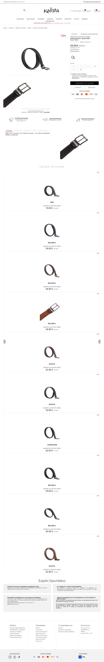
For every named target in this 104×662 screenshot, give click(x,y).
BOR (52, 202)
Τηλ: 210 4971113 (85, 628)
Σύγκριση (91, 87)
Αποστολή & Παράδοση (16, 631)
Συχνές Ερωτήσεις (40, 633)
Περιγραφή (9, 130)
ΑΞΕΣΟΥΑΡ (67, 19)
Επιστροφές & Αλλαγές (16, 637)
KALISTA (52, 364)
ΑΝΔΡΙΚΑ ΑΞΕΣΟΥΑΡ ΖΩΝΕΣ (52, 206)
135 (81, 69)
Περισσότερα (75, 78)
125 (95, 66)
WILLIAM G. (47, 112)
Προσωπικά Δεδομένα (41, 631)
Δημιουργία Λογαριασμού (64, 629)
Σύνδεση (74, 11)
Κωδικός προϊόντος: (75, 38)
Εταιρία (37, 628)
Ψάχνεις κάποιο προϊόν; (42, 635)
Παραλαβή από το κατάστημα (17, 629)
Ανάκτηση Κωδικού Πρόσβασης (66, 631)
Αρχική (5, 28)
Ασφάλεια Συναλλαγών (16, 635)
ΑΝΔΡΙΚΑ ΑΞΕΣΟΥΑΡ (20, 28)
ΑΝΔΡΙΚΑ (50, 19)
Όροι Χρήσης (91, 98)
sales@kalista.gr (15, 604)
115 (81, 66)
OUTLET (76, 19)
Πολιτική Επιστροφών (80, 98)
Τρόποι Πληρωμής (14, 633)
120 (88, 66)
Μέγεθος (72, 63)
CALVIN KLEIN (52, 445)
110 (74, 66)
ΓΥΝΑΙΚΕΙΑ (40, 19)
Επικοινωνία (39, 641)
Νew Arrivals (31, 19)
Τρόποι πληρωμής (43, 130)
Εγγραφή (79, 11)
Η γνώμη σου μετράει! (41, 637)
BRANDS (85, 19)
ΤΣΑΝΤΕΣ (59, 19)
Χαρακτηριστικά (18, 130)
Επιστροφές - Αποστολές (30, 130)
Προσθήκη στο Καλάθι (84, 83)
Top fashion (20, 19)
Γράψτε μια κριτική (85, 42)
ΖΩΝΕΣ (29, 28)
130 (74, 69)
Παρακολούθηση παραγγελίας (93, 2)
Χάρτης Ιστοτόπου (40, 639)
